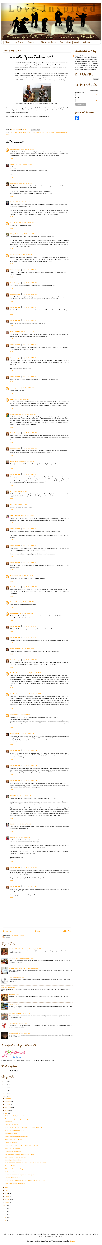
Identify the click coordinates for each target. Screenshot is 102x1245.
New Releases (19, 42)
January (7, 1202)
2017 (5, 1087)
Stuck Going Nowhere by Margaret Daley (16, 1136)
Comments (6, 937)
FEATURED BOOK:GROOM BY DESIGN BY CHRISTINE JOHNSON (25, 1180)
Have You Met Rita (10, 1166)
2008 (5, 1220)
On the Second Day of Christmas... (18, 1023)
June (6, 1187)
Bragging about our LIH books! (13, 1139)
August (7, 1110)
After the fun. (8, 1121)
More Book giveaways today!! (9, 987)
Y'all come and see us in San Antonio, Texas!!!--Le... (19, 1154)
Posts (75, 56)
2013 (5, 1206)
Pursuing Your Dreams (11, 1133)
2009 (5, 1217)
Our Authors (32, 42)
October (7, 1104)
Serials (76, 42)
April (6, 1193)
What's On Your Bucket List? (13, 1151)
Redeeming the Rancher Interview (14, 1160)
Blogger (72, 1241)
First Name (86, 98)
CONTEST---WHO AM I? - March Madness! (21, 1014)
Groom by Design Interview (12, 1177)
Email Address (86, 92)
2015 (5, 1093)
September (8, 1107)
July (6, 1113)
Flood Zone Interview (11, 1142)
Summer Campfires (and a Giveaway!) (19, 1033)
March (7, 1196)
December (8, 1098)
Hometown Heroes (14, 1004)
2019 (5, 1081)
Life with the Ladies (48, 42)
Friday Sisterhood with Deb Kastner (15, 1183)
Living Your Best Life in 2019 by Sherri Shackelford (23, 968)
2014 (5, 1096)
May (6, 1190)
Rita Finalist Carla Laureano (12, 1148)
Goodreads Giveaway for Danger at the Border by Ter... (20, 1174)
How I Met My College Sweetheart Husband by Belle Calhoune (26, 949)
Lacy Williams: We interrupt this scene (15, 1157)
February (7, 1199)
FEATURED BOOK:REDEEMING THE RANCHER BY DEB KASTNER (25, 1163)
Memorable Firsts (14, 994)
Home (7, 42)
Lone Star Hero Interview (12, 1124)
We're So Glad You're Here (16, 977)
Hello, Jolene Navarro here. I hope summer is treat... (19, 1169)
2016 (5, 1090)
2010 (5, 1214)
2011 (5, 1211)
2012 (5, 1208)
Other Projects (65, 42)
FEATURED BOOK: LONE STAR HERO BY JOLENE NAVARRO (23, 1127)
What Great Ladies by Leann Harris (14, 1116)
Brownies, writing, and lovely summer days (17, 1119)
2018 (5, 1084)
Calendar (86, 42)
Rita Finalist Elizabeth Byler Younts (14, 1130)
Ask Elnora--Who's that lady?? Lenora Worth (21, 958)
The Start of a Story (10, 1172)
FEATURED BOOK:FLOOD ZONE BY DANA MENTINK (21, 1145)
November (8, 1101)
